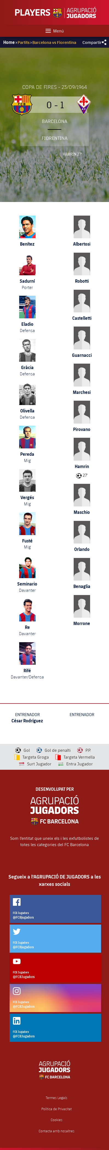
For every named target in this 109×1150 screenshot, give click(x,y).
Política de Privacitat (56, 1109)
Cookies (56, 1120)
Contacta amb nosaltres (56, 1131)
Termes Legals (56, 1098)
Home (9, 42)
